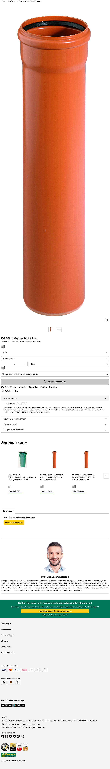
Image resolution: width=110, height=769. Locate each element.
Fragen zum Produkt (13, 430)
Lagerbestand (10, 424)
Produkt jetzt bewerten (13, 522)
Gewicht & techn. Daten (14, 419)
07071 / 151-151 (78, 720)
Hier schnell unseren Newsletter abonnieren (55, 611)
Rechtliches (6, 647)
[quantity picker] (14, 364)
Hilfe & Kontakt (7, 629)
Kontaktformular (28, 724)
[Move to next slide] (106, 475)
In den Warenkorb (55, 381)
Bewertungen (8, 511)
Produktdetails (10, 398)
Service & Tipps (7, 635)
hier (44, 727)
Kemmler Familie (8, 652)
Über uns (5, 641)
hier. (55, 387)
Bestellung (6, 623)
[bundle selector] (69, 364)
